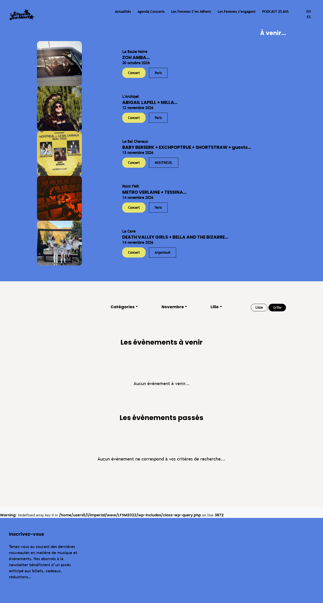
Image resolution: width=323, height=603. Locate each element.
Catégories (123, 307)
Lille (215, 307)
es (309, 17)
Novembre (173, 307)
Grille (277, 307)
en (308, 11)
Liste (259, 307)
